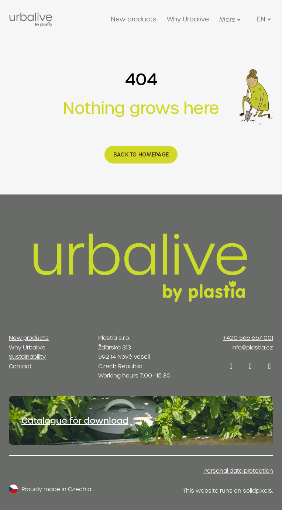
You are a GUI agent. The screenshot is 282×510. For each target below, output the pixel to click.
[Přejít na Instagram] (231, 366)
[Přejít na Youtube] (269, 366)
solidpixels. (258, 490)
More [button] (230, 19)
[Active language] (264, 19)
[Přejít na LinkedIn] (250, 366)
